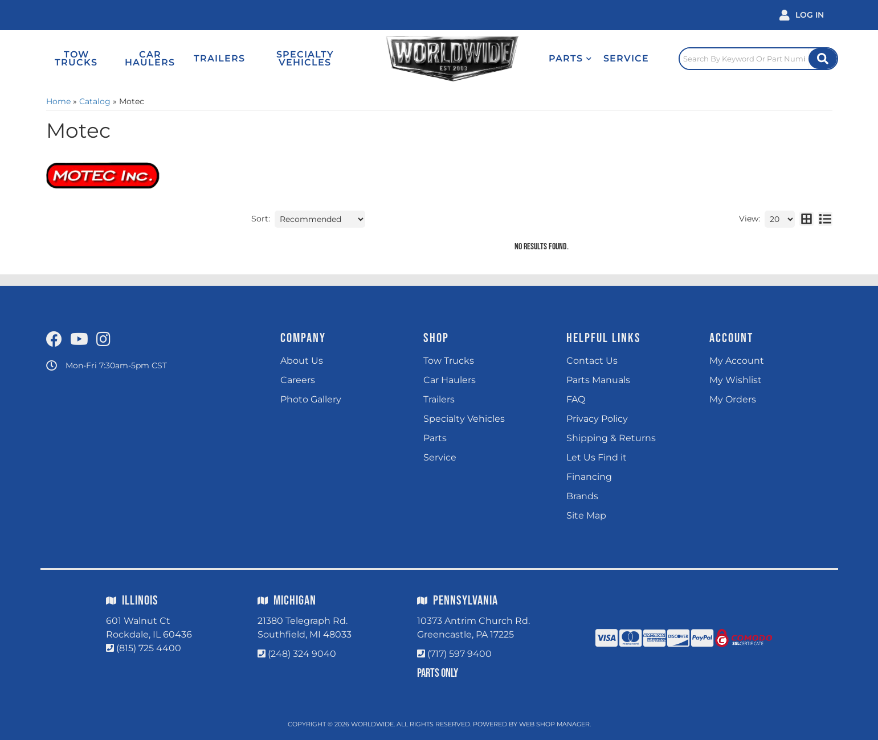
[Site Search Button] (822, 58)
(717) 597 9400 (459, 653)
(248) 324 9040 (302, 653)
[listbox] (320, 219)
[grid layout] (806, 219)
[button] (570, 58)
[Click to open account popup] (801, 15)
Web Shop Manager (554, 724)
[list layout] (825, 219)
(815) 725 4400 (148, 648)
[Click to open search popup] (758, 58)
